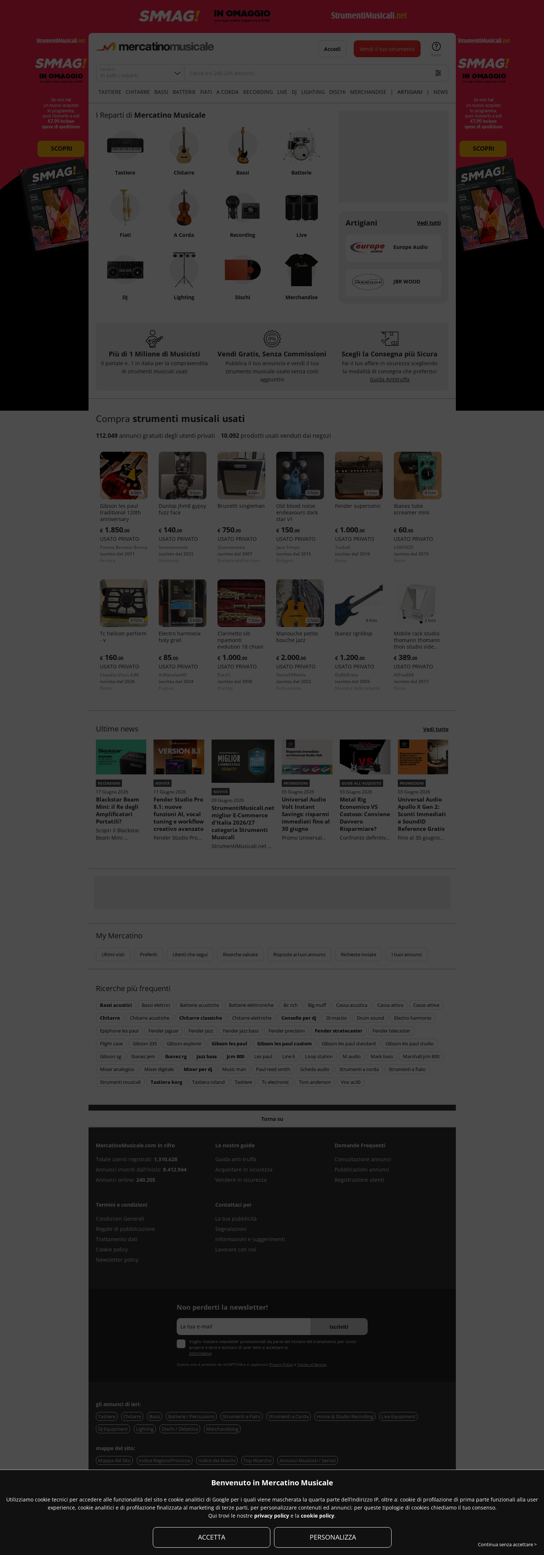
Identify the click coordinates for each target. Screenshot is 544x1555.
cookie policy (317, 1515)
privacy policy (271, 1515)
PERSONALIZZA (333, 1537)
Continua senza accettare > (507, 1544)
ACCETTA (211, 1537)
